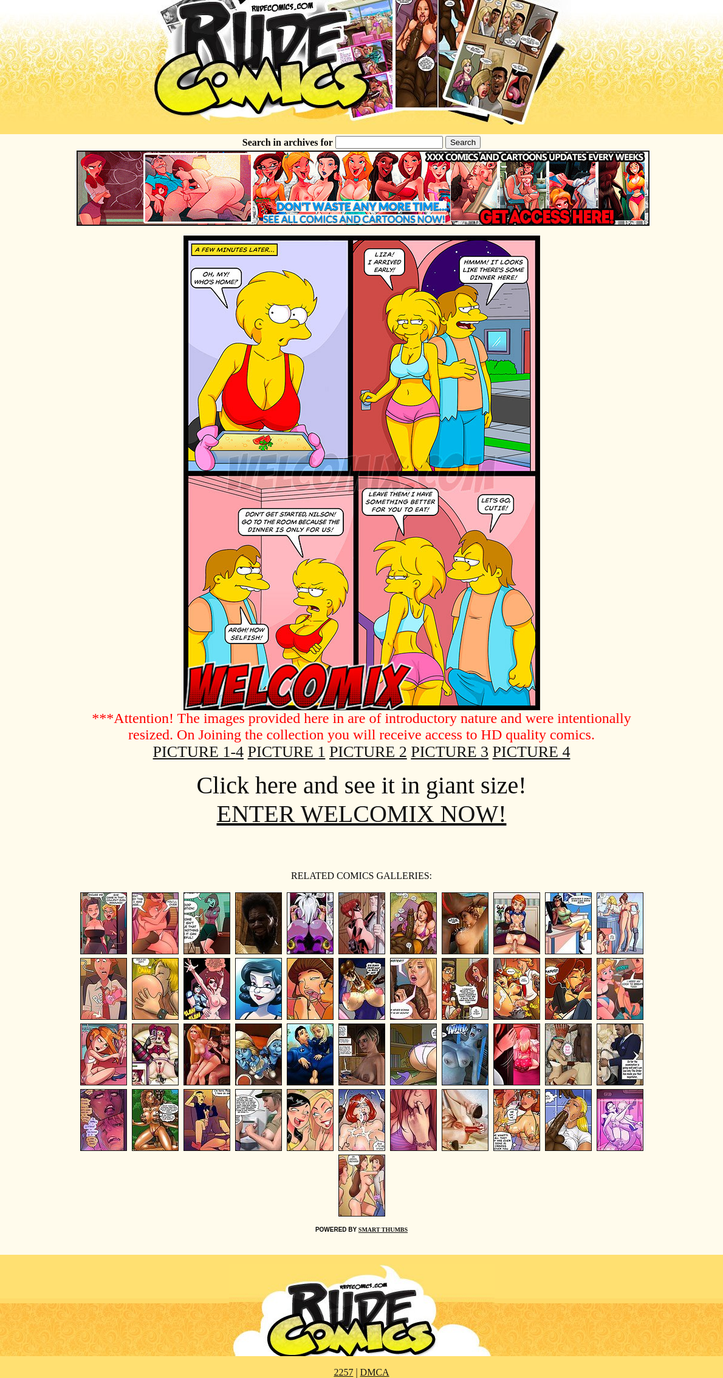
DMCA (374, 1372)
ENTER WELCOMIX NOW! (362, 813)
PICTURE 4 (532, 752)
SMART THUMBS (383, 1229)
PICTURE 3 (449, 752)
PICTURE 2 (368, 752)
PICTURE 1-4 (198, 752)
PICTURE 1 (287, 752)
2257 (343, 1372)
